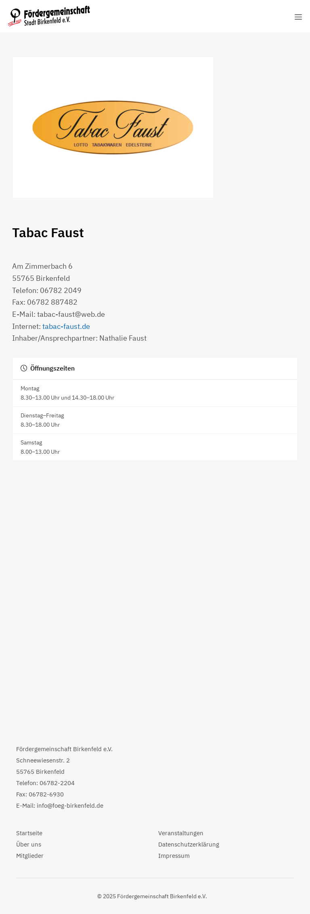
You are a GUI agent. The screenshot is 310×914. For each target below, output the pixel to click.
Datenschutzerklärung (188, 844)
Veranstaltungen (180, 833)
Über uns (28, 844)
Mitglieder (30, 855)
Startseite (29, 833)
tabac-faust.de (66, 326)
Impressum (174, 855)
